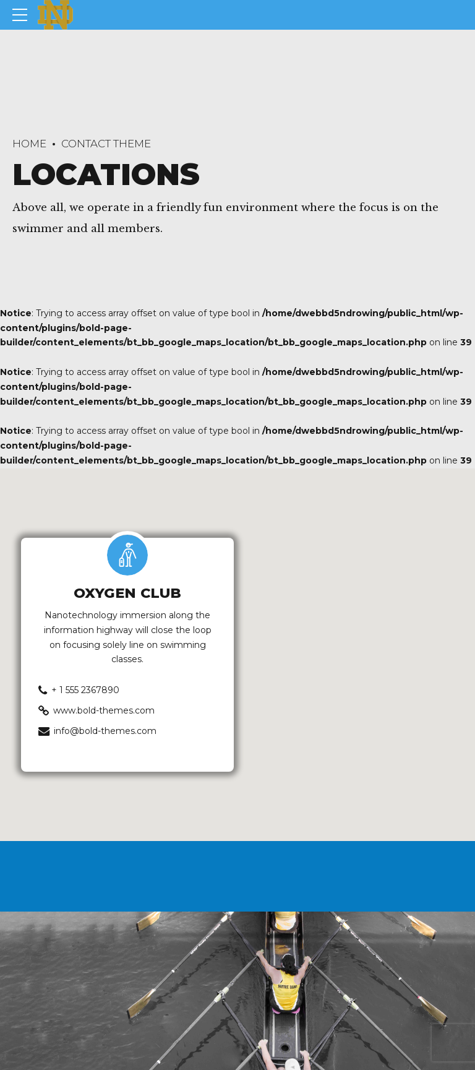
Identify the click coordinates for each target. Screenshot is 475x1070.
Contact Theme (106, 143)
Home (29, 143)
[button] (237, 643)
